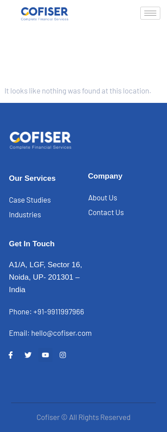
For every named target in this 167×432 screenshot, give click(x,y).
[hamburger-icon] (150, 13)
